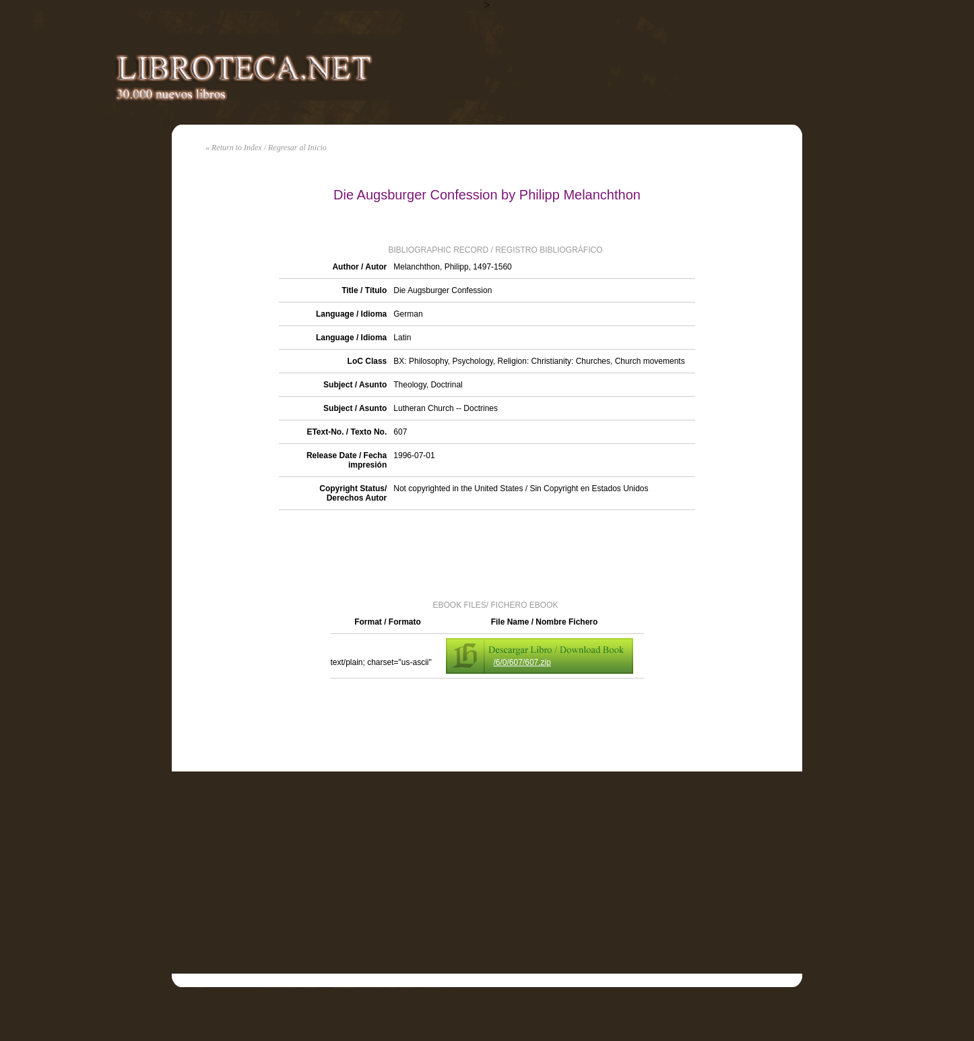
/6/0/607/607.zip (522, 662)
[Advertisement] (487, 554)
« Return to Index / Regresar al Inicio (266, 147)
